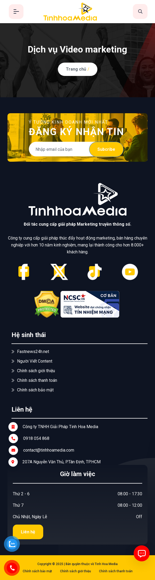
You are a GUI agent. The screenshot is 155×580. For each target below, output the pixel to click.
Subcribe (106, 149)
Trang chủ (76, 69)
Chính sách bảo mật (32, 389)
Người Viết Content (31, 361)
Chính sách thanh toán (34, 380)
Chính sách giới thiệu (33, 370)
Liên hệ (28, 531)
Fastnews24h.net (30, 351)
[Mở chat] (142, 553)
